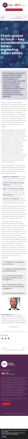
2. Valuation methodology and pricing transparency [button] (13, 270)
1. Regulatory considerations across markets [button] (13, 263)
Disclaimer (6, 404)
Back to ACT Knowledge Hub (14, 9)
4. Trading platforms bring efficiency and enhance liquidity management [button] (13, 286)
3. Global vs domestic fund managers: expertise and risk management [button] (12, 277)
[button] (2, 338)
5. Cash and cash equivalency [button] (13, 293)
